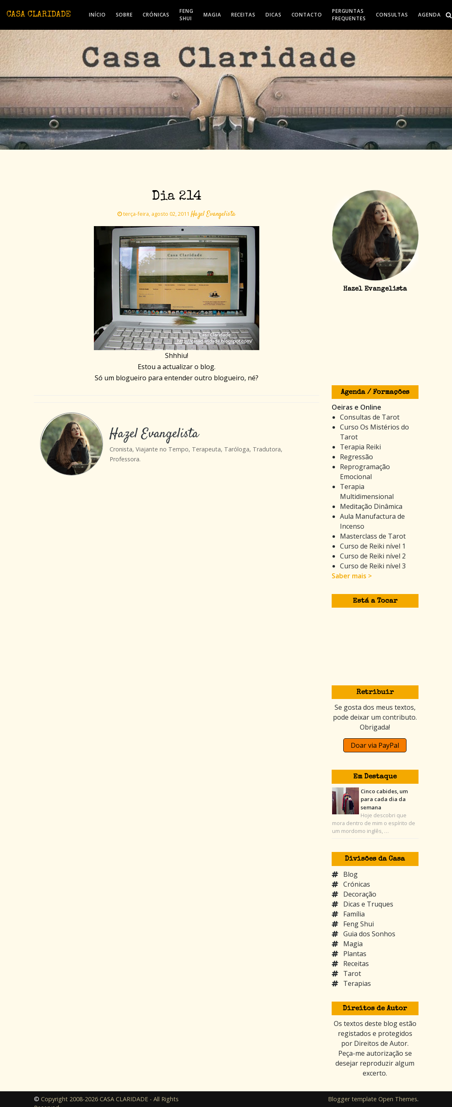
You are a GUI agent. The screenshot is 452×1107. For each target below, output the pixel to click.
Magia (353, 943)
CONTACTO (307, 14)
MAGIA (212, 14)
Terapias (357, 983)
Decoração (359, 894)
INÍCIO (97, 14)
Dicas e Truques (368, 904)
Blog (350, 874)
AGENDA (429, 14)
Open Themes (397, 1099)
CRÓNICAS (156, 14)
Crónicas (356, 884)
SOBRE (124, 14)
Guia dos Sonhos (369, 933)
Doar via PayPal (375, 745)
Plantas (354, 953)
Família (354, 914)
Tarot (352, 973)
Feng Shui (358, 923)
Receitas (356, 963)
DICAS (273, 14)
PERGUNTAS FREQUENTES (349, 14)
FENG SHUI (186, 14)
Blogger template (352, 1099)
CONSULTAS (392, 14)
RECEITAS (243, 14)
